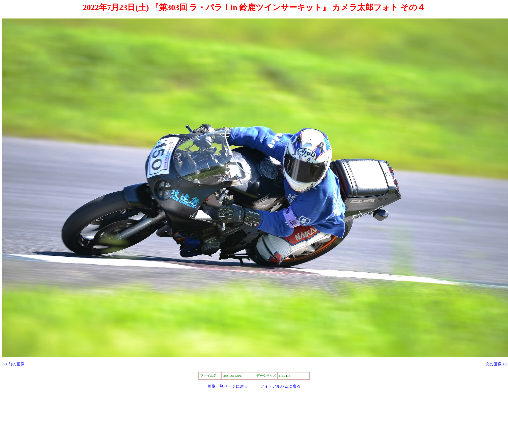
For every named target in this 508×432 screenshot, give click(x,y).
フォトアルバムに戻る (280, 386)
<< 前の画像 (14, 364)
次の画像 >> (496, 364)
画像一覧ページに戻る (227, 386)
